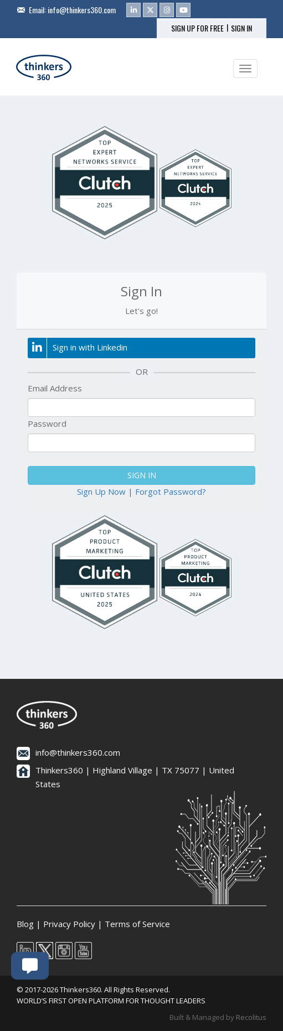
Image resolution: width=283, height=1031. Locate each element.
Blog (25, 923)
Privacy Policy (69, 923)
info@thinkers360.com (82, 9)
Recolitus (251, 1017)
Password (47, 423)
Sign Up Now (101, 491)
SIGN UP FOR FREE (197, 28)
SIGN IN (241, 28)
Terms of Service (137, 923)
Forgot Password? (170, 491)
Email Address (55, 388)
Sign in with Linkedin (77, 348)
